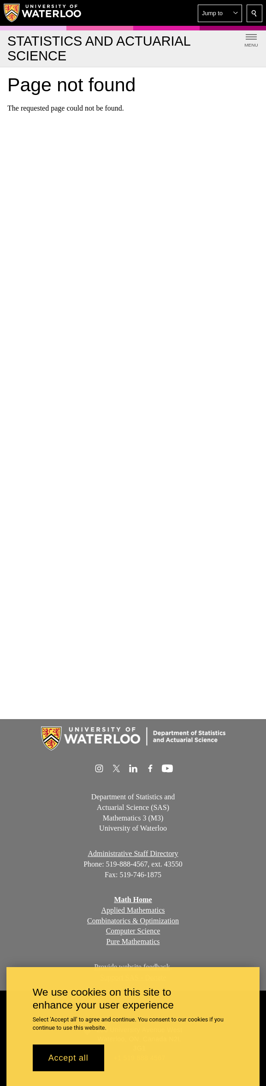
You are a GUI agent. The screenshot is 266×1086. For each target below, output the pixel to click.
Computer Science (133, 931)
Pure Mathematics (133, 941)
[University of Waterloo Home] (43, 13)
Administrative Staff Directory (133, 853)
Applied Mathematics (133, 910)
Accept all (68, 1063)
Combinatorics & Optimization (133, 921)
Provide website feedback (132, 967)
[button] (220, 13)
